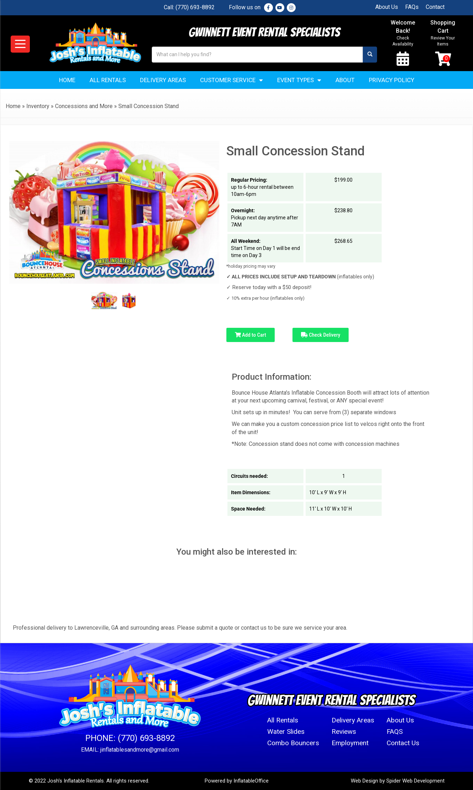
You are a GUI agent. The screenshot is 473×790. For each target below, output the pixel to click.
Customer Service (231, 80)
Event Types (299, 80)
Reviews (344, 731)
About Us (386, 7)
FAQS (395, 731)
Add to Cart (250, 335)
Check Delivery (320, 335)
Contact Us (403, 743)
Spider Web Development (415, 781)
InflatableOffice (251, 781)
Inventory (37, 106)
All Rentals (108, 80)
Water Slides (286, 731)
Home (67, 80)
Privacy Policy (391, 80)
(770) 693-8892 (195, 7)
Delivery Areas (163, 80)
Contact (435, 7)
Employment (350, 743)
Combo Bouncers (293, 743)
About (345, 80)
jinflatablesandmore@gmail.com (139, 749)
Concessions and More (84, 106)
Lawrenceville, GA (96, 627)
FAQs (412, 7)
